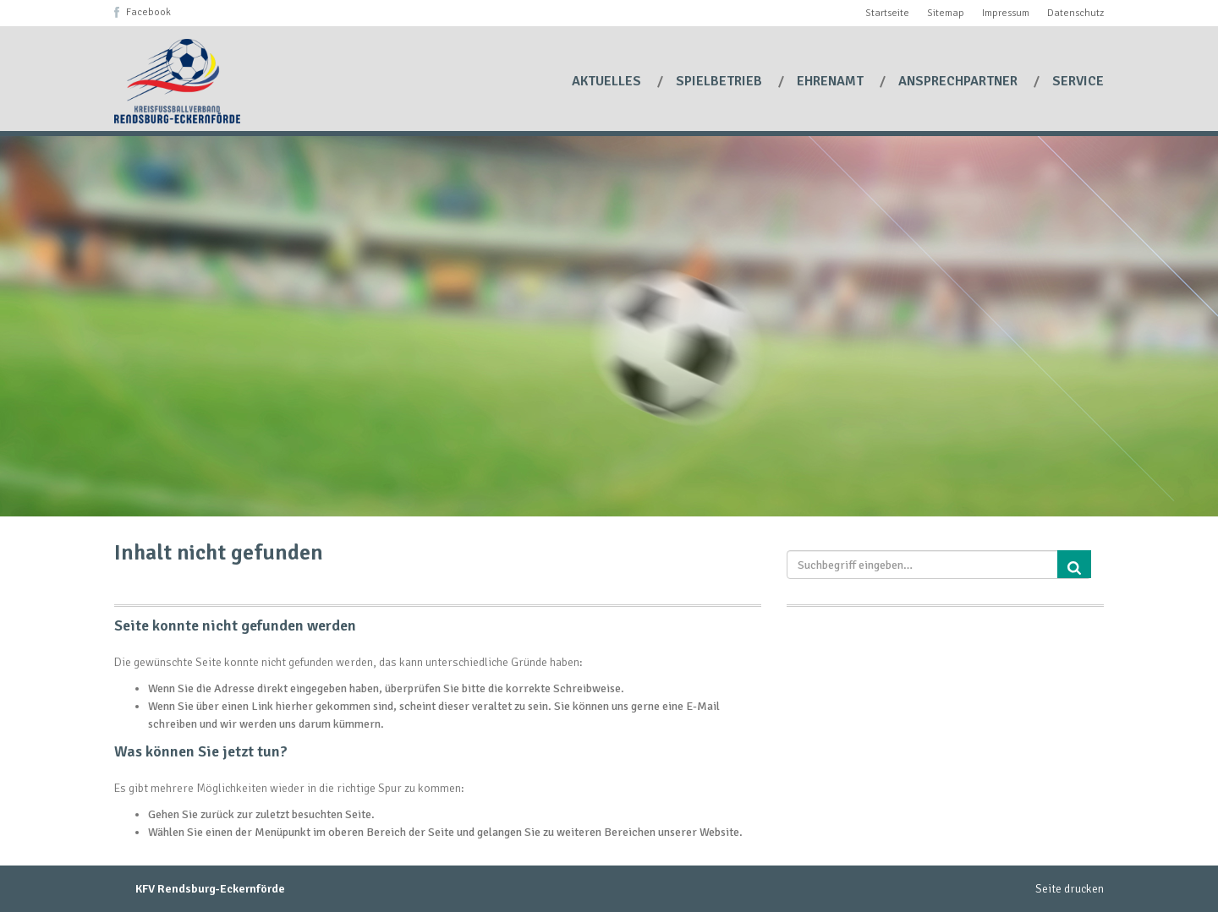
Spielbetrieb (720, 81)
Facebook (148, 12)
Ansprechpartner (959, 81)
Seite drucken (1069, 889)
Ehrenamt (832, 81)
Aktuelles (608, 81)
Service (1078, 81)
